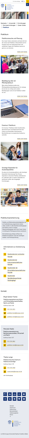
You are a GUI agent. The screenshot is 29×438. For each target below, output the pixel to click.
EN (24, 1)
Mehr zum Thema (22, 52)
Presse (11, 414)
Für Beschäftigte (16, 1)
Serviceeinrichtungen (9, 25)
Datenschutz (13, 409)
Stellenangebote (14, 413)
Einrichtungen (22, 23)
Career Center (22, 25)
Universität (12, 23)
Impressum (12, 407)
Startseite (4, 23)
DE (22, 1)
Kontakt (12, 406)
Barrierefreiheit (14, 411)
